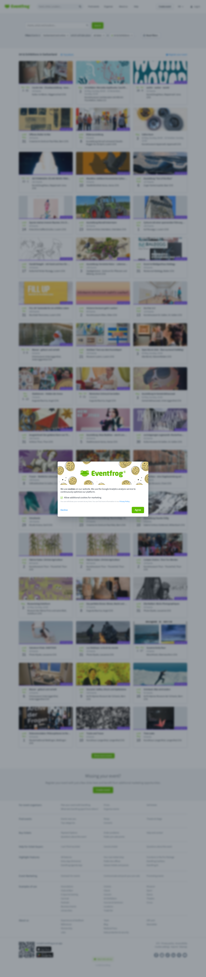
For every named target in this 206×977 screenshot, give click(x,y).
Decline (64, 510)
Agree (138, 510)
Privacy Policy (125, 501)
